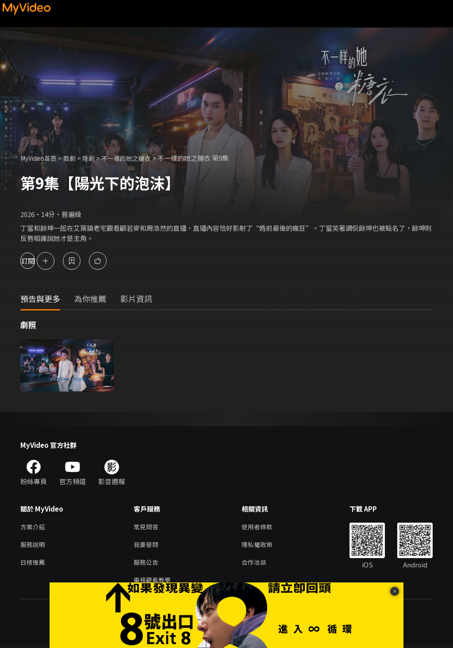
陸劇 (93, 158)
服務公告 (147, 564)
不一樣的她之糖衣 (133, 158)
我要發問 (147, 546)
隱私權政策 (260, 546)
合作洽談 (257, 564)
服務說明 (33, 546)
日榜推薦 (33, 564)
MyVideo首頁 (40, 158)
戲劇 (74, 158)
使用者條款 (260, 527)
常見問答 (147, 527)
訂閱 (38, 260)
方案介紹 (33, 527)
